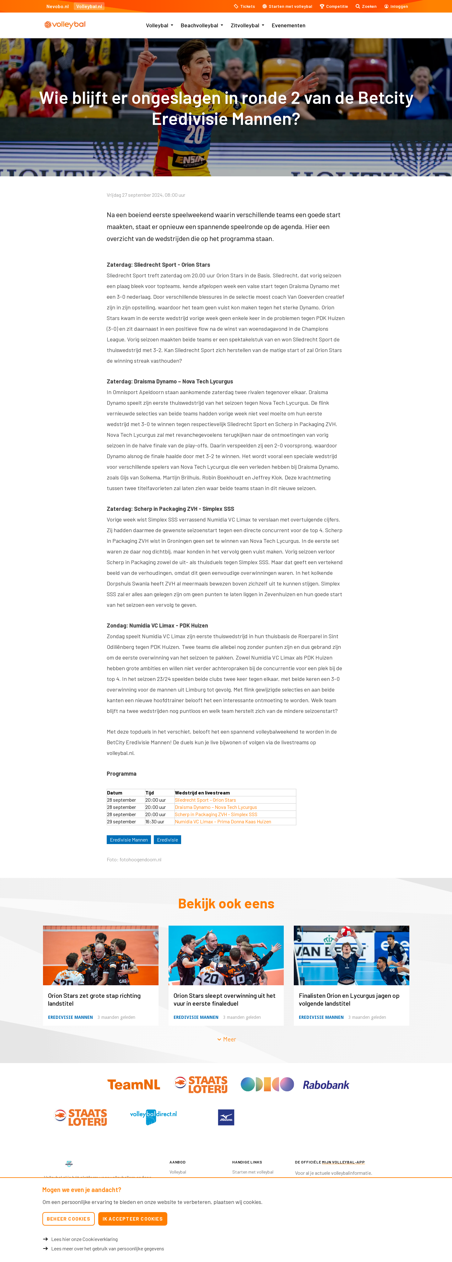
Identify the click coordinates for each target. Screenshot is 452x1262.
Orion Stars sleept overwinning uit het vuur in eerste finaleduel (225, 999)
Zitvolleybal (245, 25)
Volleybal (157, 25)
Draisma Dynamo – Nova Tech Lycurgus (216, 807)
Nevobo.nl (57, 6)
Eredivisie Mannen (129, 839)
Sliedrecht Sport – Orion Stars (205, 800)
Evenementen (288, 25)
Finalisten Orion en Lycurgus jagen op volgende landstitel (349, 999)
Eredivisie (167, 839)
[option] (80, 1117)
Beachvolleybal (199, 25)
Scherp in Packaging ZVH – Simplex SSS (216, 814)
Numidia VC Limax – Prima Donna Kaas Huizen (223, 821)
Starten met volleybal (252, 1171)
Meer (226, 1039)
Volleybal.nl (89, 6)
